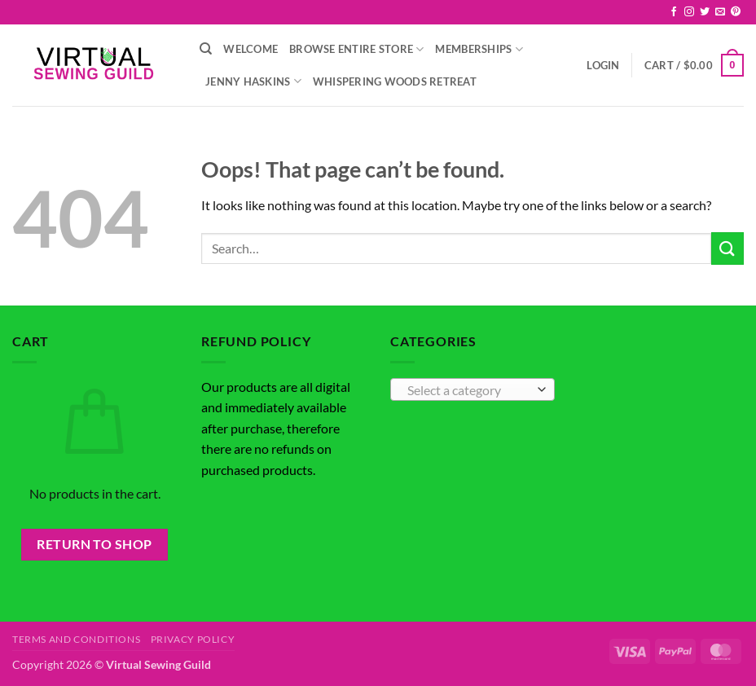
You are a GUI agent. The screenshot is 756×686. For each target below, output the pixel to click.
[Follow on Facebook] (674, 12)
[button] (603, 65)
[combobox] (472, 389)
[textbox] (469, 390)
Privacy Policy (193, 639)
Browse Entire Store (356, 49)
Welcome (250, 48)
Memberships (478, 49)
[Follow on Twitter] (705, 12)
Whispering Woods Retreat (395, 81)
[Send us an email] (720, 12)
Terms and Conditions (76, 639)
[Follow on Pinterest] (736, 12)
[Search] (206, 48)
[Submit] (727, 248)
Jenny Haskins (253, 81)
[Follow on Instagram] (689, 12)
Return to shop (94, 544)
